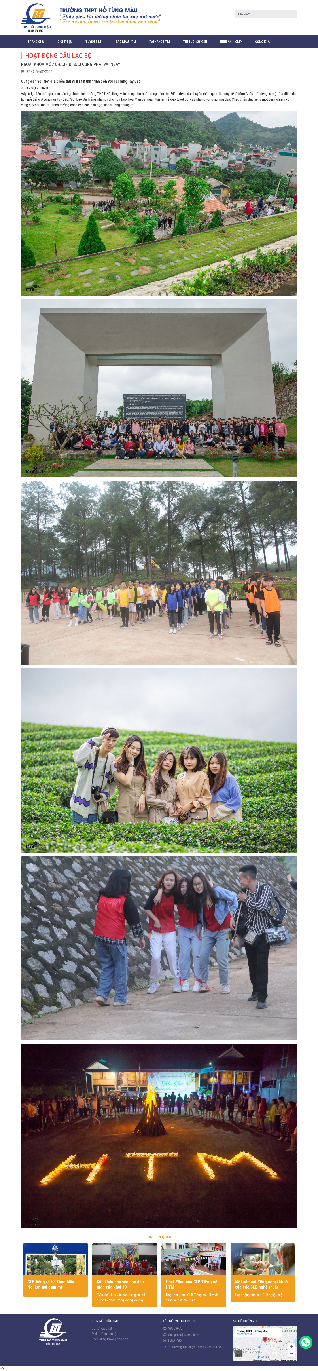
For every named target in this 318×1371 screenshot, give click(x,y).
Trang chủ (36, 42)
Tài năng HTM (159, 42)
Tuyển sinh (93, 42)
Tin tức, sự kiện (195, 42)
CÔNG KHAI (263, 42)
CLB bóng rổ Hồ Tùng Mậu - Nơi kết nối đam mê (52, 1284)
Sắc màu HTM (125, 42)
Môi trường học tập (105, 1334)
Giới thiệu (64, 42)
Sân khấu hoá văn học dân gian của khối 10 (120, 1284)
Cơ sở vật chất (102, 1328)
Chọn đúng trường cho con (110, 1339)
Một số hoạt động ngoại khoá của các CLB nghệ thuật (261, 1284)
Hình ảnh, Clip (231, 42)
